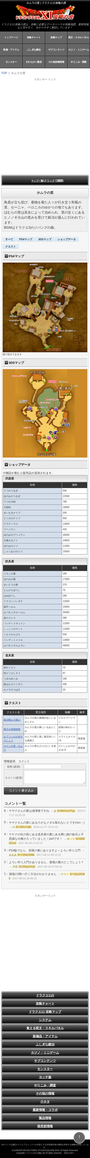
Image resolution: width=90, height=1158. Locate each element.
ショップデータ (66, 239)
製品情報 (45, 1118)
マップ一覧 (47, 180)
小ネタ (45, 1101)
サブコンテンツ (56, 49)
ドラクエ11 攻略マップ (45, 1011)
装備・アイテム (11, 49)
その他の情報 (45, 1093)
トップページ (11, 37)
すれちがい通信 (34, 62)
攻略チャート (34, 37)
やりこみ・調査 (79, 62)
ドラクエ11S (45, 995)
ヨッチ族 (45, 1077)
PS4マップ (25, 239)
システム (45, 1020)
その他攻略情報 (56, 62)
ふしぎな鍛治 (34, 49)
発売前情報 (45, 1126)
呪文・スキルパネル (78, 37)
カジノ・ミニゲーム (78, 49)
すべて (9, 239)
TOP (4, 73)
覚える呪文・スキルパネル (45, 1028)
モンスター (11, 62)
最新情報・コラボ (45, 1110)
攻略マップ (56, 37)
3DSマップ (44, 239)
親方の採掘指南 (12, 729)
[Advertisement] (45, 126)
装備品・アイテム (45, 1036)
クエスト (10, 246)
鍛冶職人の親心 (12, 719)
